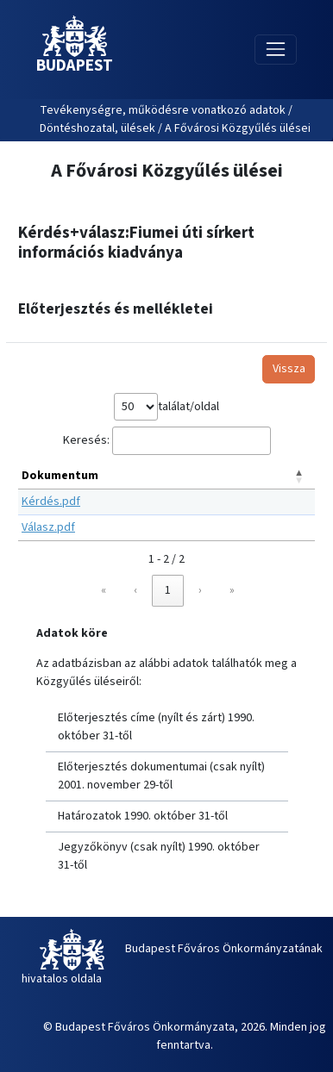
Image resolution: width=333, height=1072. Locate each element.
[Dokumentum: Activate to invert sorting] (166, 476)
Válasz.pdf (48, 527)
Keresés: (86, 440)
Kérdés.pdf (51, 501)
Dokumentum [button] (60, 475)
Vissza (289, 368)
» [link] (232, 590)
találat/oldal (188, 406)
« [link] (103, 590)
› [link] (200, 590)
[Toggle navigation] (275, 49)
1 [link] (168, 590)
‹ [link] (135, 590)
